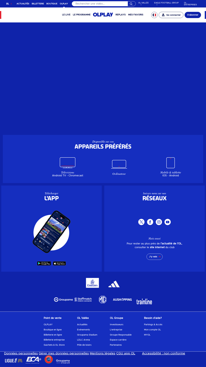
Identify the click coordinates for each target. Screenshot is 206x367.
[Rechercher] (104, 3)
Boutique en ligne (53, 330)
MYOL (147, 335)
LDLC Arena (83, 340)
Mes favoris (135, 15)
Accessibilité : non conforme (163, 353)
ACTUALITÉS (23, 4)
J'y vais (153, 257)
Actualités (82, 325)
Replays (120, 15)
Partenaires (116, 345)
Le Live (66, 15)
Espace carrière (118, 340)
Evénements (83, 330)
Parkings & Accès (153, 325)
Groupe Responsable (121, 335)
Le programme (82, 15)
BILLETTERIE (38, 4)
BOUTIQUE (51, 4)
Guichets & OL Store (54, 345)
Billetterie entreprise (54, 340)
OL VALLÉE (143, 3)
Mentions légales (102, 353)
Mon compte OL (152, 330)
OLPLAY (48, 325)
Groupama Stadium (87, 335)
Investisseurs (116, 325)
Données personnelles (21, 353)
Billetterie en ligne (53, 335)
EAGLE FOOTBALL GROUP (166, 3)
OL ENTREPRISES (190, 4)
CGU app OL (125, 353)
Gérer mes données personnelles (64, 353)
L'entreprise (116, 330)
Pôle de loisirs (84, 345)
